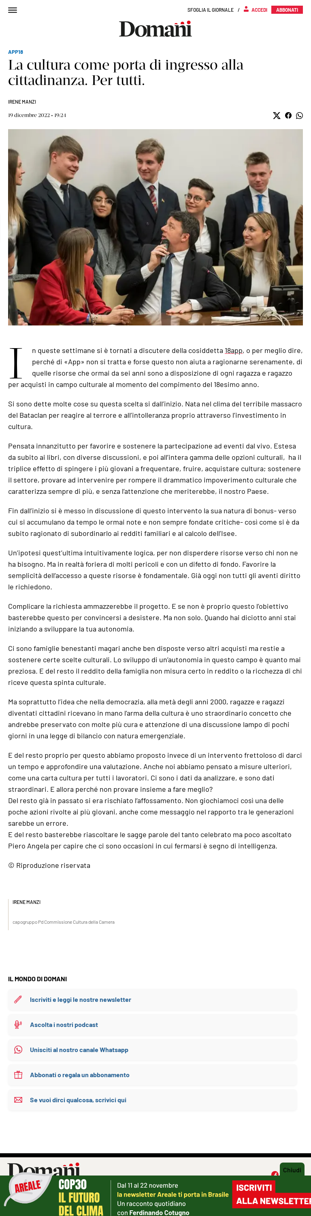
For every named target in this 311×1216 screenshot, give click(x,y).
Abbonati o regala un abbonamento (80, 1074)
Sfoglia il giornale (210, 10)
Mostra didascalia (155, 227)
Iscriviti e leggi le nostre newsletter (80, 999)
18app (234, 350)
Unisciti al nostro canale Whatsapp (79, 1049)
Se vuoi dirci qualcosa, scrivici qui (78, 1099)
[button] (277, 115)
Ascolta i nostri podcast (64, 1024)
